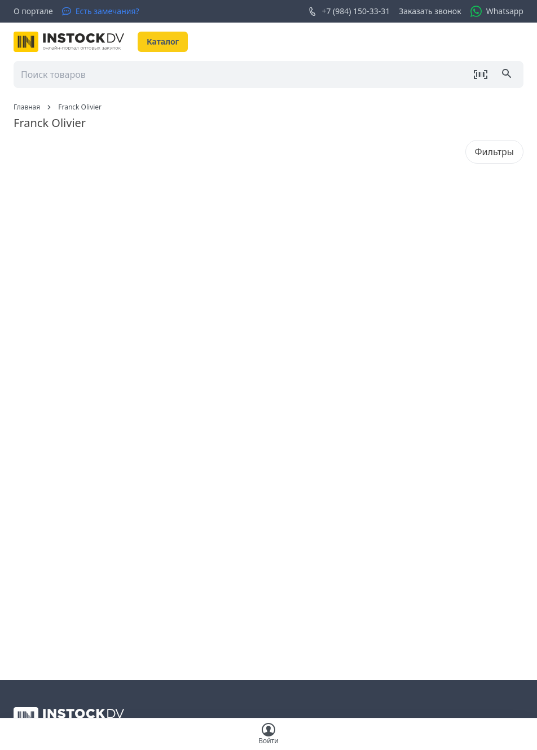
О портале (33, 11)
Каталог (163, 41)
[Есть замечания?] (100, 11)
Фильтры (494, 152)
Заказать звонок (430, 11)
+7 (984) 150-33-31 (349, 11)
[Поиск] (508, 74)
